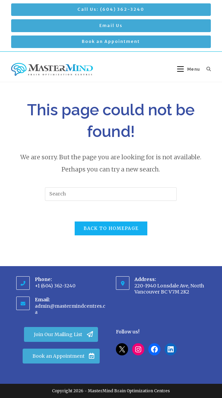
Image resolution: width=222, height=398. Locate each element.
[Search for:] (206, 69)
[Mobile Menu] (189, 69)
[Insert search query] (111, 194)
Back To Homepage (111, 228)
